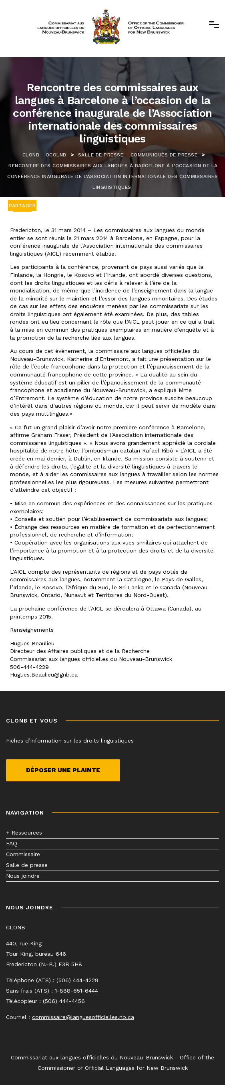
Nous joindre (23, 876)
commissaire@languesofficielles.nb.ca (83, 1017)
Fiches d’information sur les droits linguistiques (70, 740)
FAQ (11, 843)
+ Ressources (24, 832)
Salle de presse (27, 865)
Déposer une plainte (63, 770)
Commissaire (23, 854)
